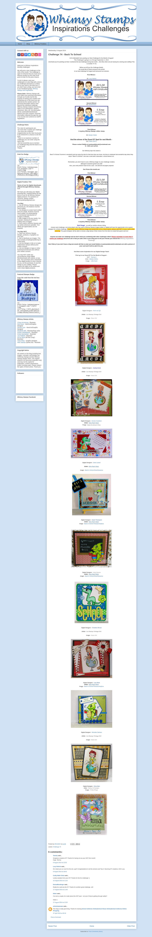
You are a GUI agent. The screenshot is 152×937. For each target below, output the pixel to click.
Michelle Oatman (97, 732)
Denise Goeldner (97, 421)
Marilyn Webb (93, 135)
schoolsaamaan (58, 906)
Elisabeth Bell (21, 335)
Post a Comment (56, 917)
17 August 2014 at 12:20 (60, 902)
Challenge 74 (57, 847)
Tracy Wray (21, 345)
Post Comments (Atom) (96, 931)
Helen (55, 893)
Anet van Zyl (97, 310)
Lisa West (97, 682)
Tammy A (93, 257)
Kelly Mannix (97, 572)
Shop (28, 44)
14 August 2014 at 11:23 (60, 880)
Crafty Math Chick (58, 875)
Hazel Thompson (97, 520)
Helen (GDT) (93, 141)
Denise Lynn (21, 332)
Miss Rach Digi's (94, 423)
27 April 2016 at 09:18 (59, 913)
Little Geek (94, 261)
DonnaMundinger (58, 884)
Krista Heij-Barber (23, 338)
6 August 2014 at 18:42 (60, 871)
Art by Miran (21, 342)
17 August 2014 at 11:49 (60, 889)
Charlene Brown (97, 627)
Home (20, 44)
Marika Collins (93, 259)
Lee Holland (21, 340)
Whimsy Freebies (40, 44)
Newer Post (52, 926)
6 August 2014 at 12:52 (60, 862)
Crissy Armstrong (22, 327)
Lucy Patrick (92, 78)
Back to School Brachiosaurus (94, 470)
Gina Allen (97, 786)
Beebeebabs (92, 104)
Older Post (131, 926)
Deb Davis (20, 328)
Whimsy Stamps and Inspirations (27, 89)
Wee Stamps (21, 347)
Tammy (55, 855)
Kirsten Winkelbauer (23, 337)
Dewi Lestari (97, 462)
